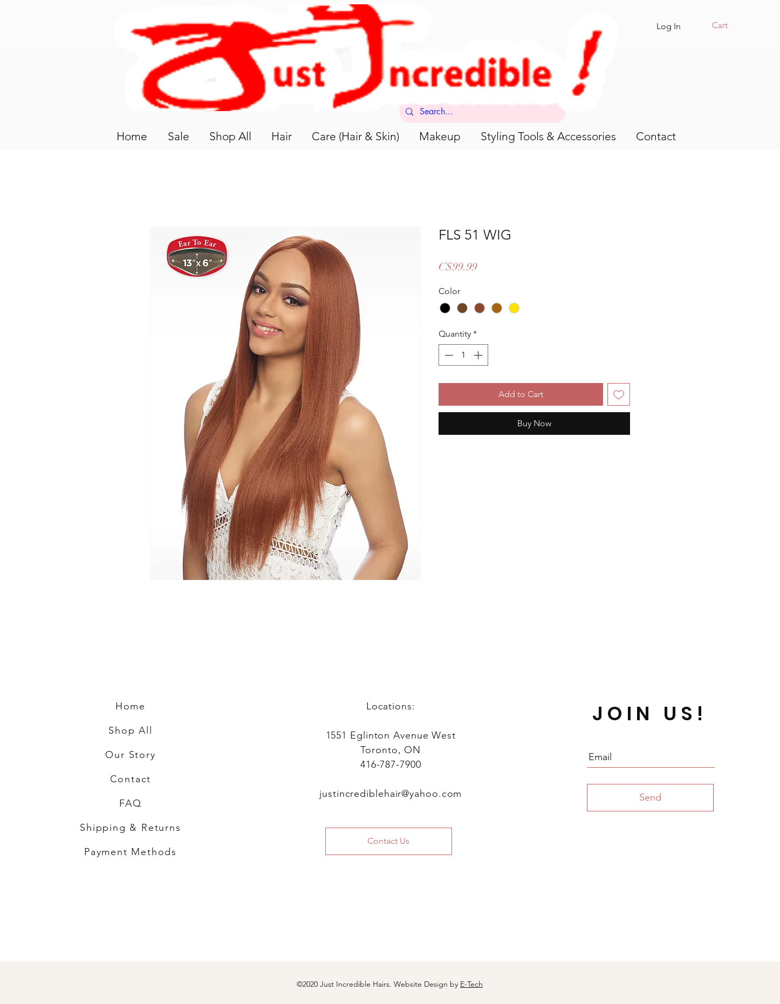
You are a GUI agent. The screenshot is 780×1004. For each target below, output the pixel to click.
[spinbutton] (463, 355)
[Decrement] (447, 355)
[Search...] (481, 111)
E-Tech (471, 984)
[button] (727, 25)
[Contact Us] (388, 841)
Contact (131, 779)
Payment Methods (130, 852)
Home (130, 706)
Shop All (130, 730)
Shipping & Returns (130, 828)
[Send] (650, 797)
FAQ (130, 803)
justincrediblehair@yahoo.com (390, 794)
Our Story (130, 755)
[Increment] (479, 355)
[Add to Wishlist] (618, 394)
